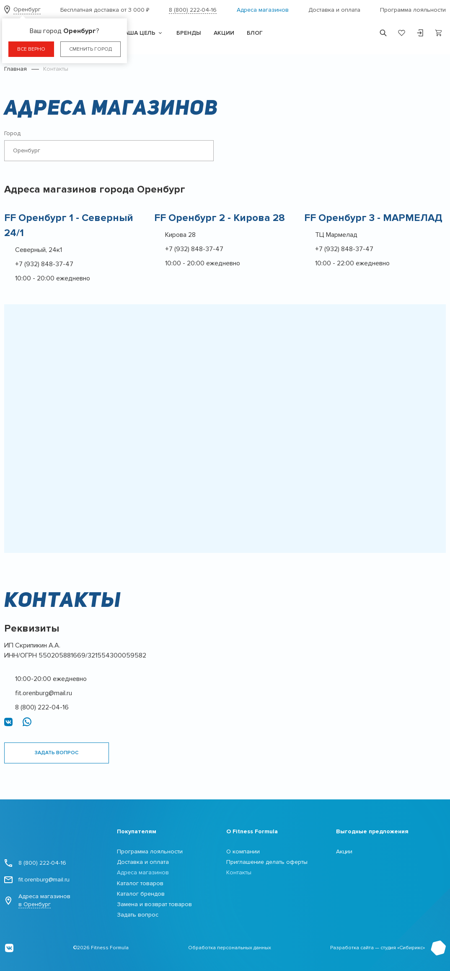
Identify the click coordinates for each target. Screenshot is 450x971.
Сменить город (90, 49)
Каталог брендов (141, 893)
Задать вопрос (56, 753)
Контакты (238, 872)
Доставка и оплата (334, 9)
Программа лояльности (413, 9)
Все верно (31, 49)
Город (12, 133)
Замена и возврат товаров (154, 904)
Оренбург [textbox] (26, 150)
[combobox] (109, 150)
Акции (344, 851)
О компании (243, 851)
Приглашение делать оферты (267, 862)
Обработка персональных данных (229, 948)
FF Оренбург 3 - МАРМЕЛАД (373, 218)
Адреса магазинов (263, 9)
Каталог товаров (140, 883)
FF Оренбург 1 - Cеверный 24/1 (68, 225)
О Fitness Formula (252, 831)
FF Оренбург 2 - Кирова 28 (219, 218)
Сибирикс (411, 948)
